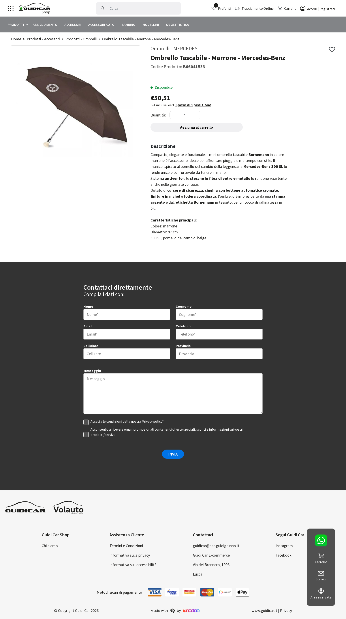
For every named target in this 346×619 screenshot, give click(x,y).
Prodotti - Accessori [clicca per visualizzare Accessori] (43, 38)
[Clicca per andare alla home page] (34, 8)
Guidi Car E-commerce (211, 555)
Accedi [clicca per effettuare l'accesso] (312, 9)
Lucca (197, 574)
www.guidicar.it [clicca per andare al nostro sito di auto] (264, 610)
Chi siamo (50, 545)
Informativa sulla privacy (129, 555)
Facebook (283, 555)
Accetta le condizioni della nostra (127, 421)
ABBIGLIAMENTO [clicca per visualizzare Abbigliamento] (45, 24)
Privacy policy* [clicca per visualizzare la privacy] (153, 421)
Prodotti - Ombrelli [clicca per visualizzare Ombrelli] (81, 38)
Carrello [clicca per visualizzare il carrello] (287, 8)
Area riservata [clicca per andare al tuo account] (320, 593)
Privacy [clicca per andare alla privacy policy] (286, 610)
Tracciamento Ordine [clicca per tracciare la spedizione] (254, 8)
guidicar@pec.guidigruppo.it (216, 545)
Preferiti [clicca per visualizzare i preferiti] (221, 8)
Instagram (284, 545)
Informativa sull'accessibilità (132, 564)
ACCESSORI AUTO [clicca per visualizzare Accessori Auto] (101, 24)
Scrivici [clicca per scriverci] (321, 576)
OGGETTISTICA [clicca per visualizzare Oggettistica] (177, 24)
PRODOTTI (16, 24)
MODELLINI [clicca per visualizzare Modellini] (151, 24)
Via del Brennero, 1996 (211, 564)
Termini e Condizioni (126, 545)
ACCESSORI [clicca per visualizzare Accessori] (72, 24)
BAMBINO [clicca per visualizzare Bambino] (128, 24)
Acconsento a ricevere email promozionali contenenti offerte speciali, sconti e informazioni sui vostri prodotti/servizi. (166, 432)
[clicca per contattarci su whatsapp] (320, 540)
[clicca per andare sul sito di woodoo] (175, 610)
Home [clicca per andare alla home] (16, 38)
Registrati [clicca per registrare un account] (327, 9)
